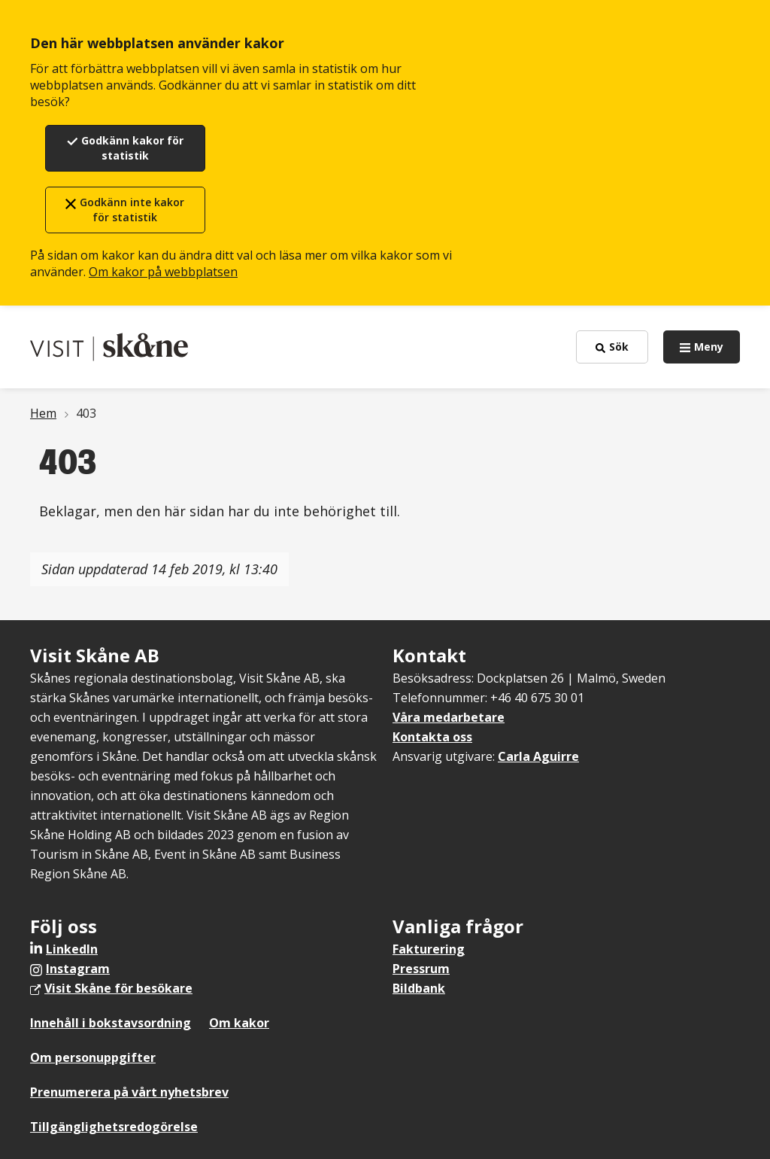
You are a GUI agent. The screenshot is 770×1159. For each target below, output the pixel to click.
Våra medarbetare (449, 717)
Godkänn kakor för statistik (132, 148)
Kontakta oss (432, 737)
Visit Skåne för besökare (118, 988)
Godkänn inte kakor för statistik (132, 209)
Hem (43, 413)
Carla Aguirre (538, 756)
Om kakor (239, 1023)
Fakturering (429, 949)
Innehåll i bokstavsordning (110, 1023)
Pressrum (421, 968)
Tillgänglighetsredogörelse (114, 1126)
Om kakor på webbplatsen (163, 271)
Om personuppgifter (93, 1057)
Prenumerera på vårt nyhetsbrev (129, 1092)
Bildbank (419, 988)
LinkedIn (72, 949)
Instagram (78, 968)
